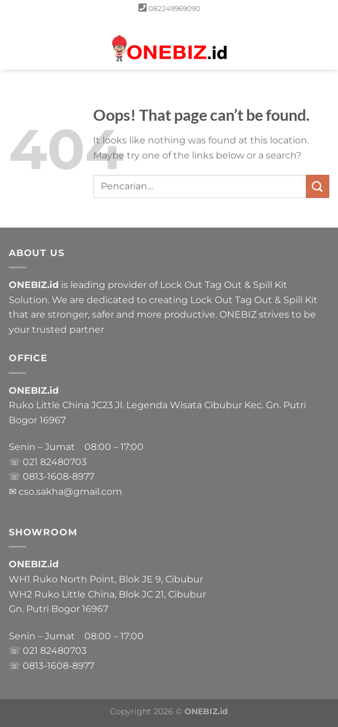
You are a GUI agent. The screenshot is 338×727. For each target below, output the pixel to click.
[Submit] (317, 186)
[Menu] (16, 43)
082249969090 (174, 8)
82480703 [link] (63, 461)
